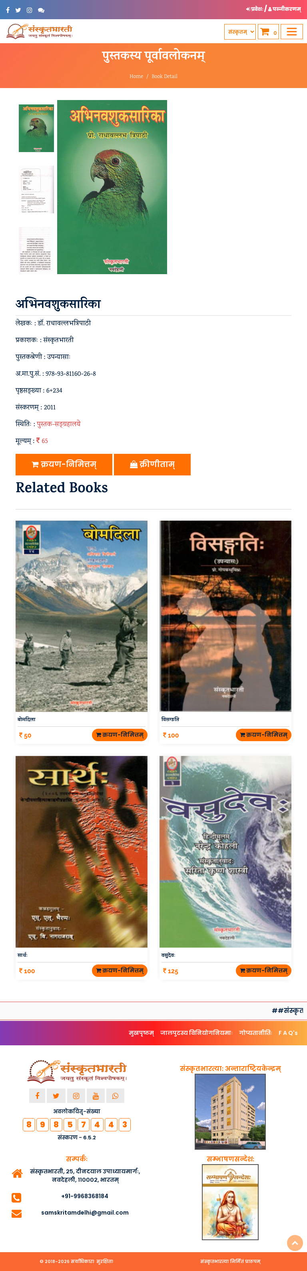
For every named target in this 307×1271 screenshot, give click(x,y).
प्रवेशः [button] (255, 9)
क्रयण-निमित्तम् (64, 464)
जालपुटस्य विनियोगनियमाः (196, 1033)
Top (295, 1243)
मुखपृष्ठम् (141, 1033)
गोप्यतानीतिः (255, 1033)
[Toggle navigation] (292, 31)
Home (136, 77)
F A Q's (288, 1033)
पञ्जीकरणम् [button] (284, 9)
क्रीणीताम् (152, 464)
